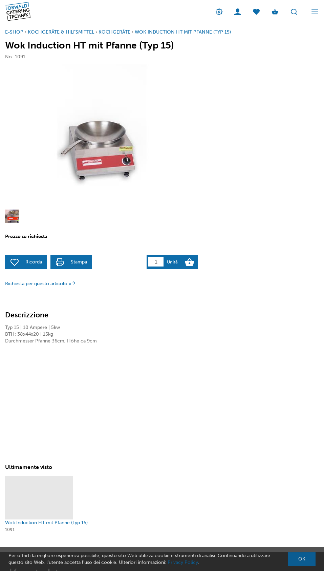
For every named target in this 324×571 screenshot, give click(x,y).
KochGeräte (114, 32)
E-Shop (14, 32)
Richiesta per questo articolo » (40, 284)
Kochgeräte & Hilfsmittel (61, 32)
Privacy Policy (183, 562)
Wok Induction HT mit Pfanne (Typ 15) (183, 32)
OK (301, 559)
